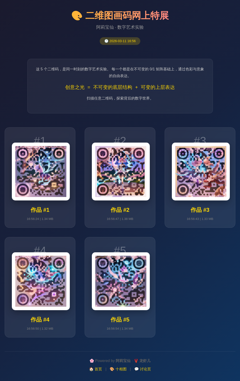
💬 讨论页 (142, 369)
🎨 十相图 (118, 369)
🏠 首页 (95, 369)
